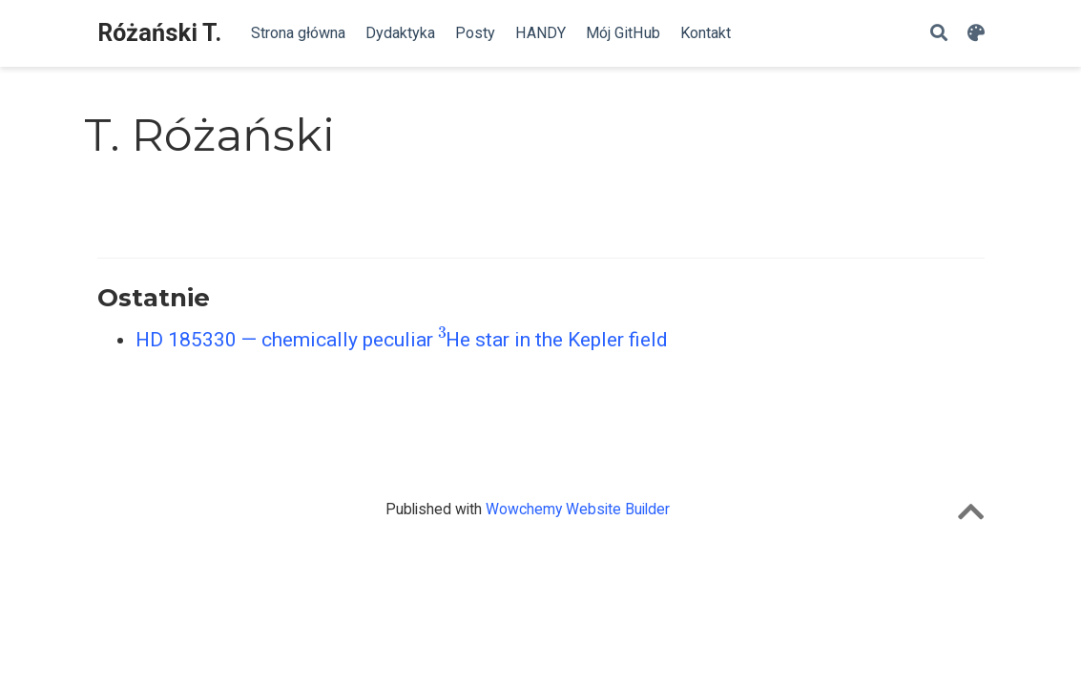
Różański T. (159, 33)
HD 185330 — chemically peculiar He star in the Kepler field (402, 339)
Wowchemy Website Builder (578, 509)
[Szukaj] (938, 34)
